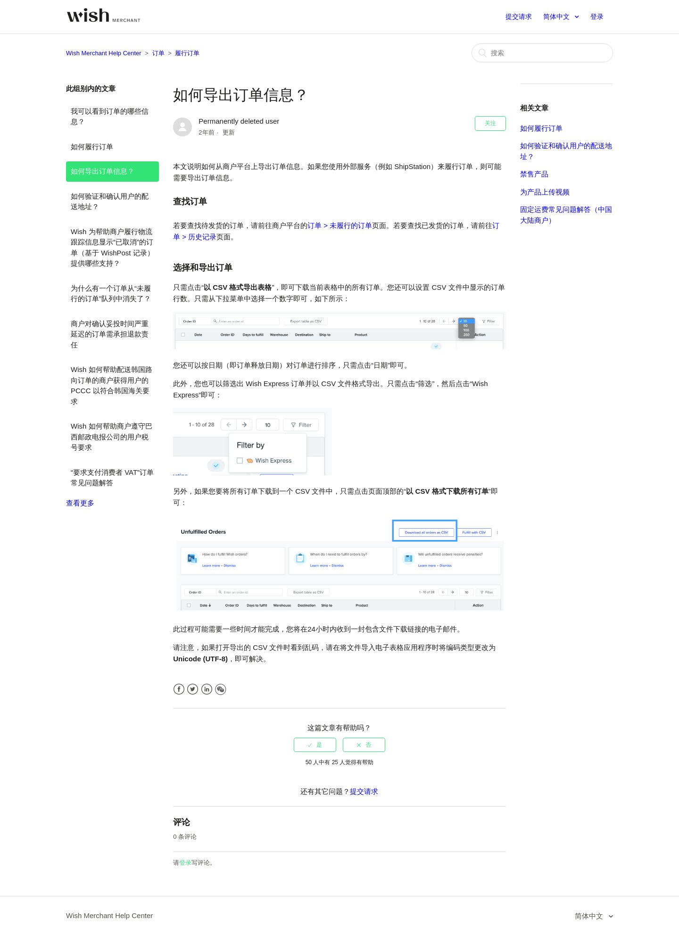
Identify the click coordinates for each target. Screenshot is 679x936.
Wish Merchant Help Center (103, 53)
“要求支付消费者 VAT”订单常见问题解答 (112, 477)
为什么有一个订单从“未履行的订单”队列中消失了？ (111, 293)
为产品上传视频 (545, 192)
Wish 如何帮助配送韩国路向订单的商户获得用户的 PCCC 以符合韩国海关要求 (111, 385)
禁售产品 (534, 174)
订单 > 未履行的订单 (339, 225)
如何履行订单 (92, 147)
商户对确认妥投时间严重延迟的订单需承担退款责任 (110, 334)
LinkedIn (207, 689)
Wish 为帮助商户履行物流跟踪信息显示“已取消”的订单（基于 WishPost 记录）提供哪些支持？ (112, 248)
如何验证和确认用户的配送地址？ (110, 201)
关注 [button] (490, 123)
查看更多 (80, 503)
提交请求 (518, 16)
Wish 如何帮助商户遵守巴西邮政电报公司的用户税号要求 (111, 436)
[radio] (315, 745)
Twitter (193, 689)
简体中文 (557, 16)
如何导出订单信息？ (102, 171)
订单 (158, 53)
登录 (185, 862)
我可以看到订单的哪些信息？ (110, 116)
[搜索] (542, 52)
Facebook (179, 689)
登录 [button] (597, 16)
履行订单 (187, 53)
